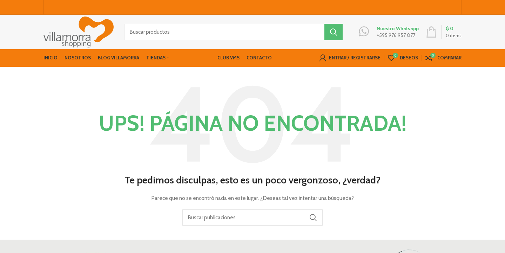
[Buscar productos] (233, 33)
